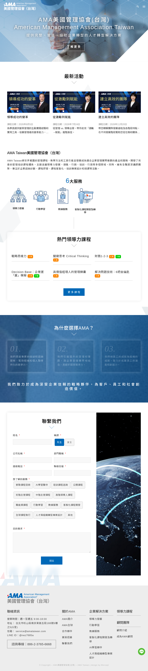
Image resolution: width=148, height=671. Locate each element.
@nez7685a (26, 635)
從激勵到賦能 (62, 117)
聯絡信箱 (60, 466)
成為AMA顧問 (125, 636)
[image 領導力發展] (18, 197)
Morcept (105, 665)
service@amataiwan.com (31, 631)
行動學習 (94, 625)
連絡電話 (19, 466)
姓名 (16, 435)
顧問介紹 (122, 630)
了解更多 (74, 46)
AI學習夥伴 (95, 647)
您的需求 (19, 528)
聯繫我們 (67, 643)
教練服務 (94, 631)
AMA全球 (67, 625)
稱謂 (57, 435)
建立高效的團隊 (109, 117)
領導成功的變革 (17, 117)
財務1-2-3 (108, 256)
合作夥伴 (67, 631)
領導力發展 (95, 619)
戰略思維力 (22, 256)
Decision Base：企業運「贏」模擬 (28, 273)
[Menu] (143, 6)
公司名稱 (19, 453)
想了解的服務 (21, 479)
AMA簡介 (67, 619)
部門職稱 (60, 453)
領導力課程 (125, 611)
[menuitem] (138, 6)
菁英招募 (67, 637)
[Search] (138, 6)
